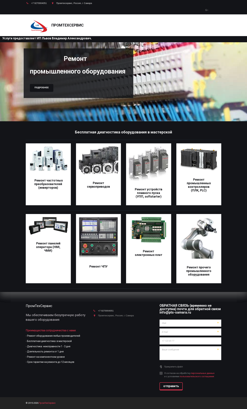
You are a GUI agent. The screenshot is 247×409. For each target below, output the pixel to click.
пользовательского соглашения (197, 376)
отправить (171, 386)
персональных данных (202, 373)
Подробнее (41, 87)
